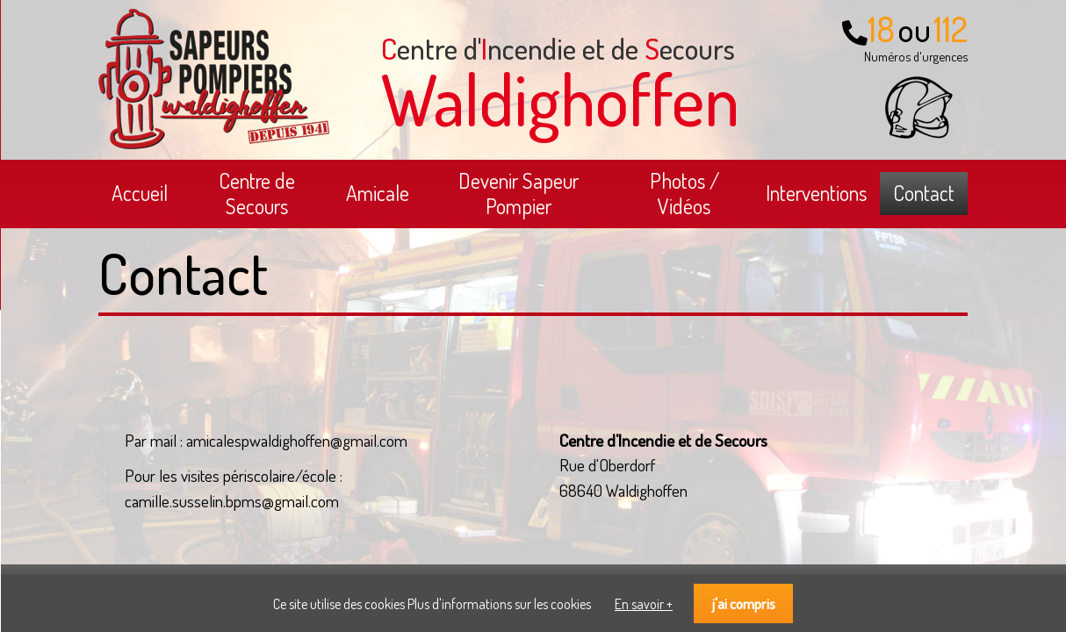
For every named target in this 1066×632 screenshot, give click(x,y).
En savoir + (644, 604)
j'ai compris (743, 603)
